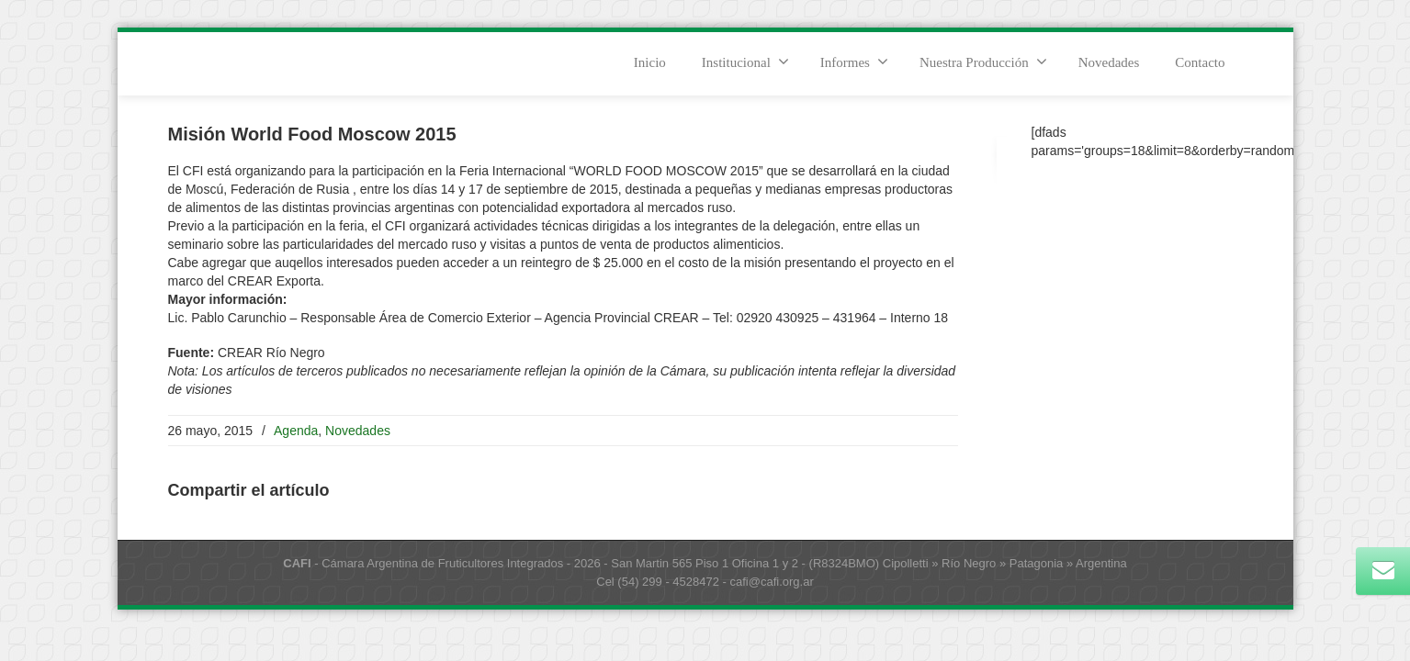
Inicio (650, 62)
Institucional (745, 61)
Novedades (1109, 62)
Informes (854, 61)
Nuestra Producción (983, 61)
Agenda (296, 430)
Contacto (1199, 62)
